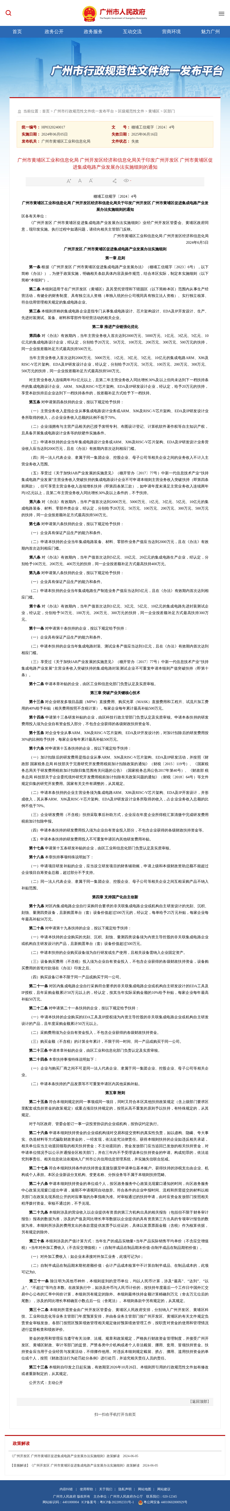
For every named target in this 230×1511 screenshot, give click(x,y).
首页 (17, 31)
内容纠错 (66, 1489)
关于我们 (105, 1489)
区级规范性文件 (131, 111)
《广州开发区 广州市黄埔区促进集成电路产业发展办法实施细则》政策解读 (74, 1456)
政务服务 (93, 31)
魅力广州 (210, 31)
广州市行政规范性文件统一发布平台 (84, 111)
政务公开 (54, 31)
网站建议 (163, 1489)
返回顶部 (199, 1401)
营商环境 (171, 31)
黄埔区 (154, 111)
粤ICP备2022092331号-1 (117, 1502)
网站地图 (144, 1489)
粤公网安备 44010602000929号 (165, 1502)
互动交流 (132, 31)
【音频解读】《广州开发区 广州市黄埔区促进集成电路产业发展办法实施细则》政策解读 (84, 1465)
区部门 (169, 111)
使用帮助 (86, 1489)
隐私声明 (125, 1489)
